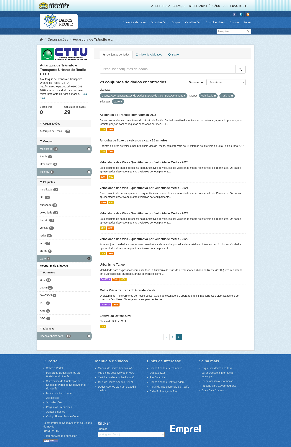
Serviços (179, 5)
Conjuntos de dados (134, 22)
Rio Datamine (158, 377)
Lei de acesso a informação (217, 381)
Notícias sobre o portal (59, 393)
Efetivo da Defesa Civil (116, 315)
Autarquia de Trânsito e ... (93, 39)
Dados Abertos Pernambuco (166, 368)
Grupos (176, 22)
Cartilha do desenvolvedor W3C (116, 377)
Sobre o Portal (54, 368)
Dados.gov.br (157, 372)
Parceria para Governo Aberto (219, 385)
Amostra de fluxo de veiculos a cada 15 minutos (133, 140)
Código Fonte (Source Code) (62, 416)
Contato (234, 22)
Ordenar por (196, 82)
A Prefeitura (160, 5)
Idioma (102, 429)
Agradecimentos (55, 411)
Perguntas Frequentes (59, 407)
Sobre (247, 22)
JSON (110, 129)
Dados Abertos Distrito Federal (167, 382)
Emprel (185, 429)
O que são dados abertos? (217, 368)
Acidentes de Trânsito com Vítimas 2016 (128, 114)
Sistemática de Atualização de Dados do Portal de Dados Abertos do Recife (66, 385)
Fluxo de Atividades (149, 54)
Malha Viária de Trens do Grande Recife (127, 290)
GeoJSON (105, 279)
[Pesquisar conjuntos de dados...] (168, 69)
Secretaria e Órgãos (204, 5)
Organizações (159, 22)
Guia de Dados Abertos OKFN (115, 382)
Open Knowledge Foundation (60, 435)
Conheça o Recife (236, 5)
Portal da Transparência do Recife (169, 386)
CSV (103, 129)
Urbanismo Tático (112, 264)
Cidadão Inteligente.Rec (163, 391)
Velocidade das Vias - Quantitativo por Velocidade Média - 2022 (144, 239)
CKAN (104, 423)
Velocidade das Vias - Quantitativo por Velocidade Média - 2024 (144, 188)
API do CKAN (51, 431)
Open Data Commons (214, 390)
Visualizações (193, 22)
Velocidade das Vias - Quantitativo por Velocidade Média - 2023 (144, 213)
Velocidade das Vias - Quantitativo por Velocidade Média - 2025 (144, 162)
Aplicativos (52, 397)
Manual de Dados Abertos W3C (116, 368)
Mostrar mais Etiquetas (54, 265)
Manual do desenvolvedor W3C (116, 372)
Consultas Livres (215, 22)
